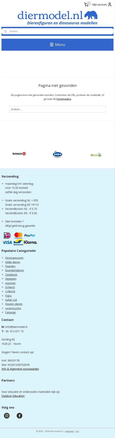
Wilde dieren (12, 262)
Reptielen (10, 279)
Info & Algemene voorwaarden (20, 369)
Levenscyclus (13, 308)
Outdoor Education (13, 396)
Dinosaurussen (14, 258)
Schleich (10, 287)
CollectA (10, 291)
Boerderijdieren (14, 270)
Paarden (10, 266)
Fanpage (10, 312)
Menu (57, 44)
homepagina (64, 99)
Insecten (10, 283)
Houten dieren (13, 304)
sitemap (70, 431)
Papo (8, 295)
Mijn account (102, 4)
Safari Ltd (11, 300)
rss (77, 431)
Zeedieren (11, 274)
